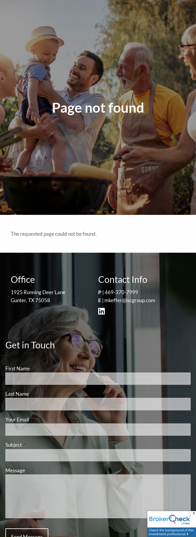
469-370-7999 (121, 292)
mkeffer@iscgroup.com (129, 300)
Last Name (17, 394)
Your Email (40, 419)
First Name (17, 368)
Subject (36, 445)
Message (38, 470)
